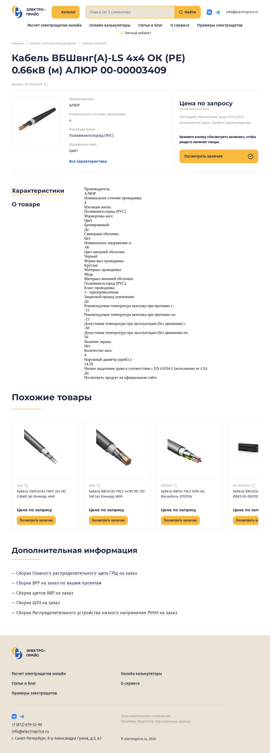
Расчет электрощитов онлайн (55, 25)
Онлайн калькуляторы (109, 25)
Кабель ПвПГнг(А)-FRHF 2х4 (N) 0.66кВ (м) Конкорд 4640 (41, 494)
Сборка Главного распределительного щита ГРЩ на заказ (76, 573)
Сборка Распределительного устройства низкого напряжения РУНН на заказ (96, 612)
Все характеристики (88, 161)
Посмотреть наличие (218, 156)
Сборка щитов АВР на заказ (44, 593)
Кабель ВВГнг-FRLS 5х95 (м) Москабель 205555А (183, 494)
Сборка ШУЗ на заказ (38, 602)
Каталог (66, 12)
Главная (18, 43)
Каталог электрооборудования (53, 43)
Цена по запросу (34, 510)
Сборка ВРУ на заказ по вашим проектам (59, 583)
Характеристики (38, 190)
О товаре (26, 204)
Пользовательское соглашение (146, 716)
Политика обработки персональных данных (156, 721)
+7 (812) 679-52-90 (27, 724)
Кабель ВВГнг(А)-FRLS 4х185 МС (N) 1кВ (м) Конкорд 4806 (117, 494)
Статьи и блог (150, 25)
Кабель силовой (94, 43)
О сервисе (179, 25)
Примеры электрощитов (219, 25)
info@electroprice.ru (242, 12)
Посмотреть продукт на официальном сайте (120, 377)
